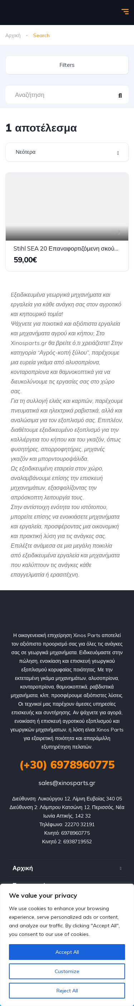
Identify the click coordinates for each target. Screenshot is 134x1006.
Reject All (67, 990)
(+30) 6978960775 (67, 764)
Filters (67, 64)
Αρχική (13, 35)
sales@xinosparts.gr (67, 782)
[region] (67, 945)
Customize (67, 971)
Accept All (67, 952)
